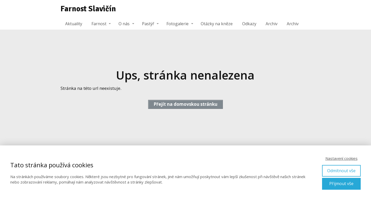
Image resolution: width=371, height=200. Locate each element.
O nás (124, 24)
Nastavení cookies (341, 158)
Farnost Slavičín (88, 9)
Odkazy (249, 24)
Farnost (98, 24)
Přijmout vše (341, 183)
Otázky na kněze (217, 24)
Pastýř (148, 24)
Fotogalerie (177, 24)
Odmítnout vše (341, 170)
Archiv (271, 24)
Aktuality (73, 24)
